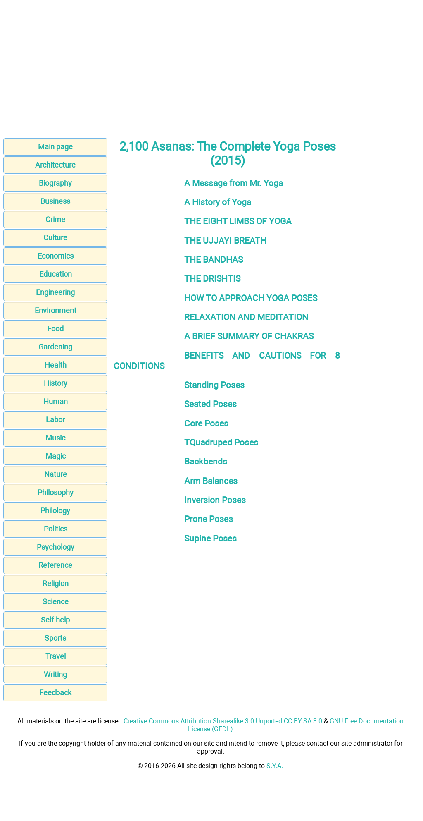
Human (55, 401)
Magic (55, 456)
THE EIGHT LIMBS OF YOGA (238, 221)
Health (56, 365)
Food (55, 328)
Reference (55, 565)
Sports (55, 638)
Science (56, 601)
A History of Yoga (217, 202)
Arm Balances (211, 481)
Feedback (55, 692)
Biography (55, 183)
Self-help (55, 619)
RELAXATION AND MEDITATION (246, 317)
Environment (55, 310)
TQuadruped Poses (221, 442)
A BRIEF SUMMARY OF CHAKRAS (249, 336)
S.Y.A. (274, 766)
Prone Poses (208, 519)
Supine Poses (210, 538)
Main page (55, 146)
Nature (55, 474)
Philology (55, 510)
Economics (56, 255)
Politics (55, 528)
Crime (55, 219)
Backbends (205, 461)
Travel (55, 656)
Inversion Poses (215, 500)
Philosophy (56, 492)
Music (55, 437)
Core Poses (206, 423)
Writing (55, 674)
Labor (55, 419)
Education (55, 274)
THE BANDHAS (213, 259)
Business (55, 201)
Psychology (55, 547)
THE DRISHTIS (212, 278)
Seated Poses (210, 404)
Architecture (55, 164)
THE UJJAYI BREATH (225, 240)
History (55, 383)
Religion (56, 583)
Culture (55, 237)
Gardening (55, 346)
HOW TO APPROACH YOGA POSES (250, 298)
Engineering (55, 292)
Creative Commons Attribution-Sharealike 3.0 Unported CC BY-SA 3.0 (223, 721)
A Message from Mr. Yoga (233, 183)
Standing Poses (214, 385)
